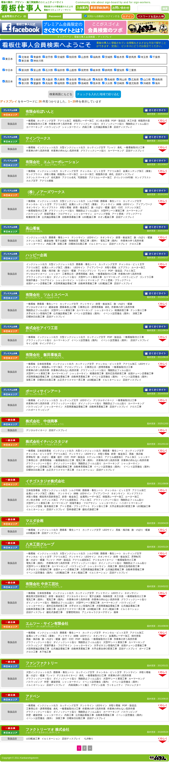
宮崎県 (120, 83)
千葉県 (156, 57)
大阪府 (49, 79)
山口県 (147, 79)
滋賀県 (25, 79)
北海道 (25, 57)
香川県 (25, 83)
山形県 (85, 57)
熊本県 (97, 83)
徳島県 (159, 79)
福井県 (61, 70)
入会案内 (82, 7)
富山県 (37, 70)
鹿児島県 (134, 83)
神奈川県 (38, 60)
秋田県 (73, 57)
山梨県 (73, 70)
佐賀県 (73, 83)
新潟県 (25, 70)
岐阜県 (97, 70)
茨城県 (108, 57)
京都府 (37, 79)
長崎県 (85, 83)
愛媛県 (37, 83)
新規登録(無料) (100, 7)
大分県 (108, 83)
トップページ (64, 37)
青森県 (37, 57)
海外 (157, 83)
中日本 (9, 70)
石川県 (49, 70)
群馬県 (132, 57)
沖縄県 (147, 83)
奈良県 (73, 79)
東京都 (25, 60)
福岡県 (61, 83)
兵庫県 (61, 79)
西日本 (9, 81)
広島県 (135, 79)
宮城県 (61, 57)
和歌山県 (86, 79)
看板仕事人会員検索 (84, 37)
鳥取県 (99, 79)
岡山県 (123, 79)
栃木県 (120, 57)
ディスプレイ (105, 37)
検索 (165, 8)
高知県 (49, 83)
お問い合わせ (120, 7)
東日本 (9, 59)
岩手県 (49, 57)
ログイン (128, 16)
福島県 (97, 57)
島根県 (111, 79)
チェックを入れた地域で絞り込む (98, 94)
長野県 (85, 70)
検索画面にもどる (60, 94)
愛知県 (120, 70)
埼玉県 (144, 57)
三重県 (132, 70)
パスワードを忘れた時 (150, 16)
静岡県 (108, 70)
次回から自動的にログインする (103, 16)
